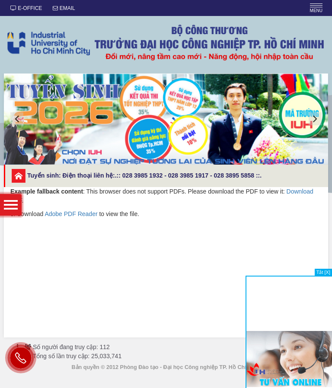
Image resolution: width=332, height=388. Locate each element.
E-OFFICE (26, 8)
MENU (316, 8)
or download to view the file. (166, 202)
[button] (16, 118)
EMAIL (64, 8)
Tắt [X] (323, 272)
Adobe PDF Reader (71, 213)
